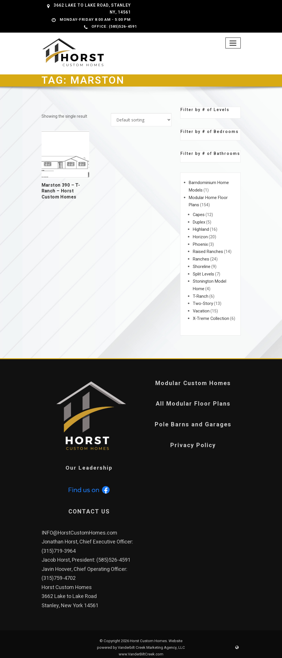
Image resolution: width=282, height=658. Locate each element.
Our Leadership (89, 460)
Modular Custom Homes (193, 376)
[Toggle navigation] (233, 42)
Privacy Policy (193, 438)
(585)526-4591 (113, 552)
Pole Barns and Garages (193, 417)
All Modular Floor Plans (193, 396)
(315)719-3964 (59, 543)
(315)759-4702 (59, 571)
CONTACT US (89, 504)
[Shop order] (141, 119)
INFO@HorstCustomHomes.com (79, 525)
